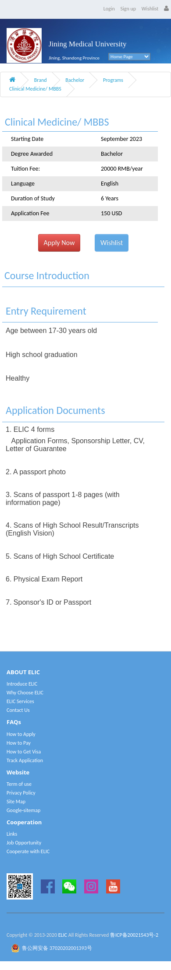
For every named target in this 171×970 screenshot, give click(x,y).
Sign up (128, 9)
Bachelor (74, 80)
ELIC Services (20, 701)
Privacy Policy (21, 793)
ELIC (62, 935)
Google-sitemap (23, 810)
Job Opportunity (24, 843)
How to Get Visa (24, 752)
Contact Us (18, 710)
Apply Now (59, 242)
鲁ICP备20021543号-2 (134, 935)
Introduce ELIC (22, 684)
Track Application (25, 760)
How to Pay (19, 743)
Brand (40, 80)
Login (109, 9)
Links (12, 834)
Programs (113, 80)
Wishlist (150, 9)
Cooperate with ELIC (28, 851)
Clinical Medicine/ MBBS (35, 89)
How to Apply (21, 734)
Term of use (19, 784)
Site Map (16, 801)
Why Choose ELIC (25, 693)
